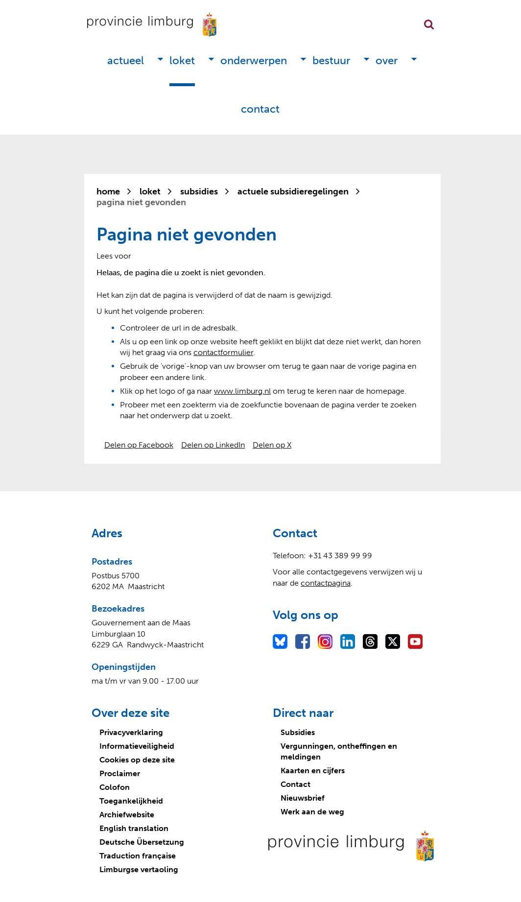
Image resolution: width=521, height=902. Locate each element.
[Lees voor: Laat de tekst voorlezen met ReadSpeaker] (113, 256)
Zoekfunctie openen (429, 24)
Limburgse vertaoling (138, 869)
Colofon (114, 787)
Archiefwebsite (126, 814)
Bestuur (331, 60)
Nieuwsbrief (303, 798)
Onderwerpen (253, 60)
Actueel (125, 60)
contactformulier (223, 352)
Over (387, 60)
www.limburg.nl (242, 391)
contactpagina (326, 583)
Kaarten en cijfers (313, 770)
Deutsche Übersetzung (141, 842)
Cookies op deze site (137, 759)
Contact (260, 109)
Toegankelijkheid (131, 801)
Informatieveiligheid (136, 746)
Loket (182, 60)
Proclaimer (119, 773)
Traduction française (137, 855)
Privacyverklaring (131, 732)
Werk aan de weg (312, 811)
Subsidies (298, 732)
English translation (133, 828)
